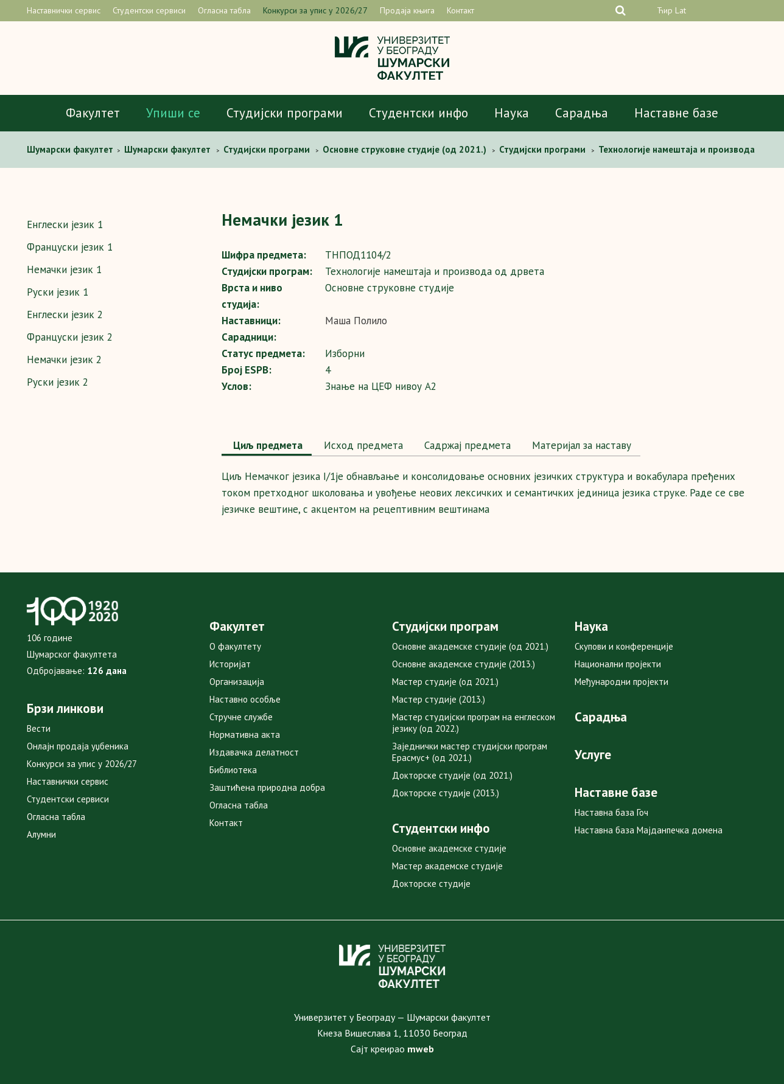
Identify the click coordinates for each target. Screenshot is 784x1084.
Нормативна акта (244, 734)
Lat (680, 10)
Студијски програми (284, 113)
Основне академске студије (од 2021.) (470, 646)
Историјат (230, 664)
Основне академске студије (449, 848)
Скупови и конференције (624, 646)
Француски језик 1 (70, 247)
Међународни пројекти (621, 681)
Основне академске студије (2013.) (463, 664)
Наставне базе (676, 113)
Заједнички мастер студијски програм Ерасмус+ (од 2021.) (469, 751)
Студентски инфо (418, 113)
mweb (420, 1049)
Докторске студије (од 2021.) (452, 775)
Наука (511, 113)
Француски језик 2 (70, 337)
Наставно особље (245, 699)
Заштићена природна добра (267, 787)
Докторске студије (431, 883)
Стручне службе (241, 717)
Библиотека (233, 770)
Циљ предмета (267, 445)
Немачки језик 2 (64, 359)
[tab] (267, 446)
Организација (236, 681)
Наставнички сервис (63, 10)
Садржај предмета (466, 445)
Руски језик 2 (57, 382)
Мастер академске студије (447, 866)
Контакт (460, 10)
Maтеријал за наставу (580, 445)
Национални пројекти (618, 664)
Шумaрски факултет (71, 149)
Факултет (93, 113)
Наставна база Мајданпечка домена (649, 830)
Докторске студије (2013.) (445, 793)
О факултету (235, 646)
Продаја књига (407, 10)
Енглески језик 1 (65, 224)
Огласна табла (224, 10)
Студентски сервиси (149, 10)
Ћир (665, 10)
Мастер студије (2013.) (438, 699)
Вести (39, 728)
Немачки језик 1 (64, 269)
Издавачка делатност (254, 752)
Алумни (41, 834)
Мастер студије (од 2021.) (445, 681)
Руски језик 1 (57, 292)
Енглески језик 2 (65, 314)
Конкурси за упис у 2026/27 (315, 10)
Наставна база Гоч (611, 812)
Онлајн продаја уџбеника (77, 746)
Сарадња (581, 113)
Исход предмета (362, 445)
